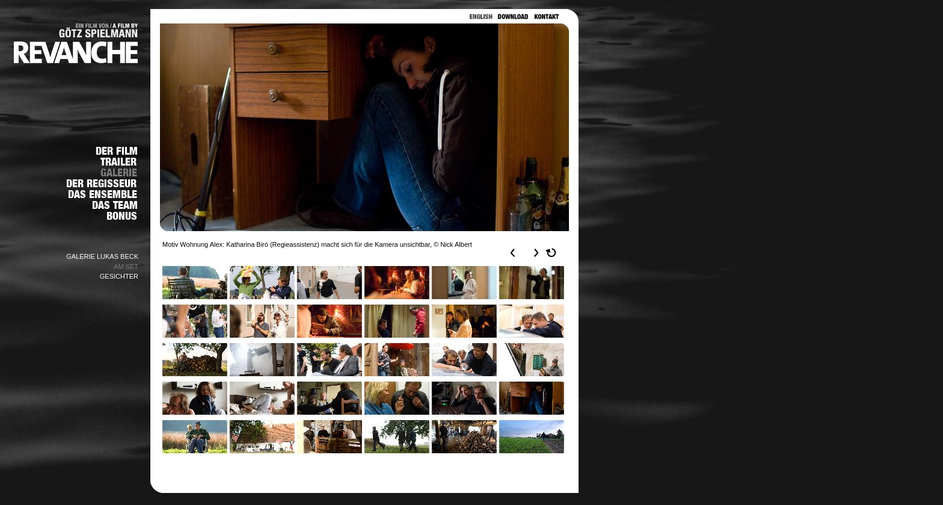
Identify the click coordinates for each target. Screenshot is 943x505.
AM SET (126, 266)
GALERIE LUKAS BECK (102, 256)
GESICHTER (119, 276)
